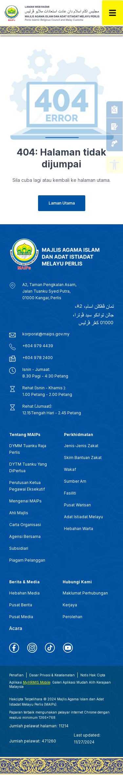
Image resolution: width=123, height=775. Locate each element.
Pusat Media (21, 616)
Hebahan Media (24, 593)
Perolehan (72, 616)
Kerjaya (70, 604)
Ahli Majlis (18, 512)
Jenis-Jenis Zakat (81, 445)
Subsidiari (18, 548)
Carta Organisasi (25, 524)
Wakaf (70, 469)
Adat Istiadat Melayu (83, 516)
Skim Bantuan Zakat (83, 457)
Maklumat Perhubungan (85, 593)
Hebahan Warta (78, 528)
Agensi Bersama (25, 536)
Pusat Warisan (77, 504)
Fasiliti (70, 493)
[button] (114, 164)
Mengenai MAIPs (25, 500)
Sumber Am (75, 481)
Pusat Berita (20, 604)
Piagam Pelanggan (27, 560)
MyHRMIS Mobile (36, 682)
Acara (15, 628)
